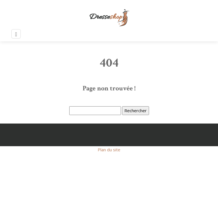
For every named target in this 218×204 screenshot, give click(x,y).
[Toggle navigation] (16, 34)
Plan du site (109, 149)
